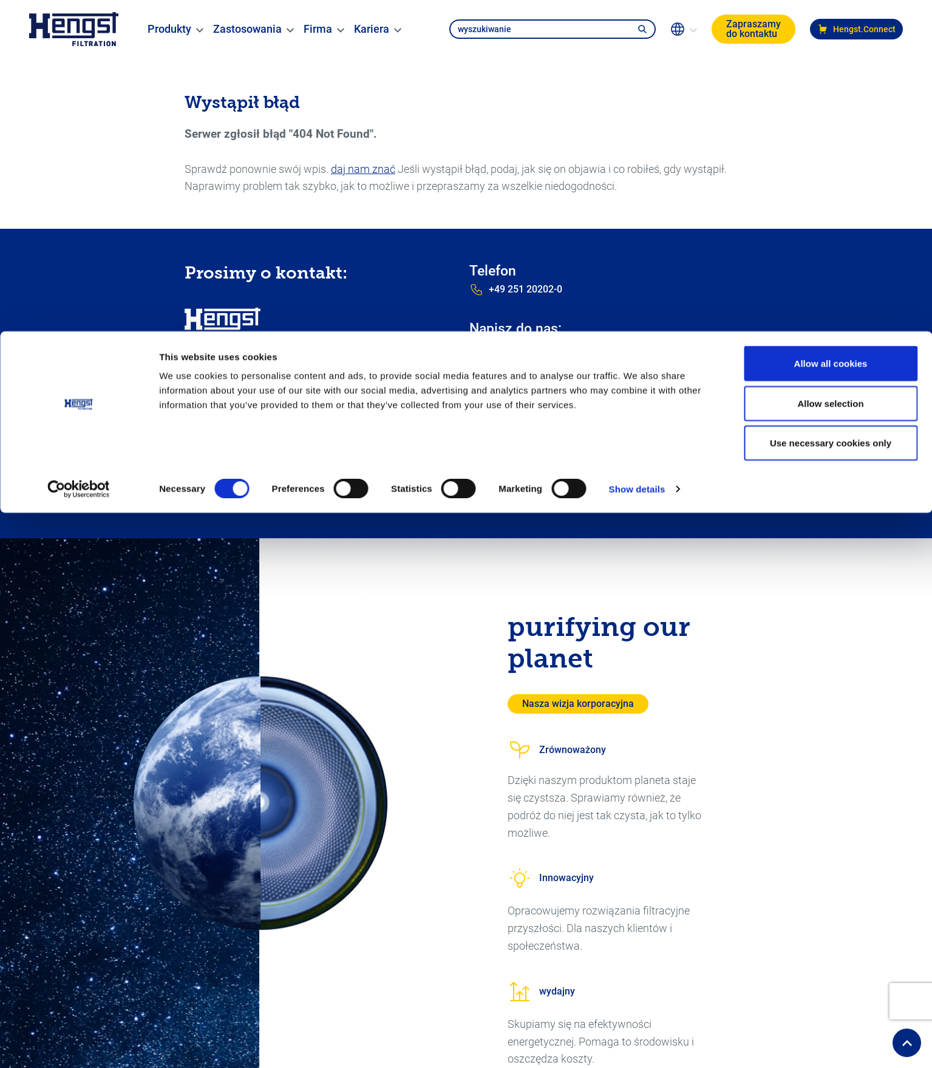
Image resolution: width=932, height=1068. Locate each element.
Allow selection (830, 72)
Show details (637, 157)
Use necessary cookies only (830, 111)
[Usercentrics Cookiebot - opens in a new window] (79, 158)
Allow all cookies (831, 32)
